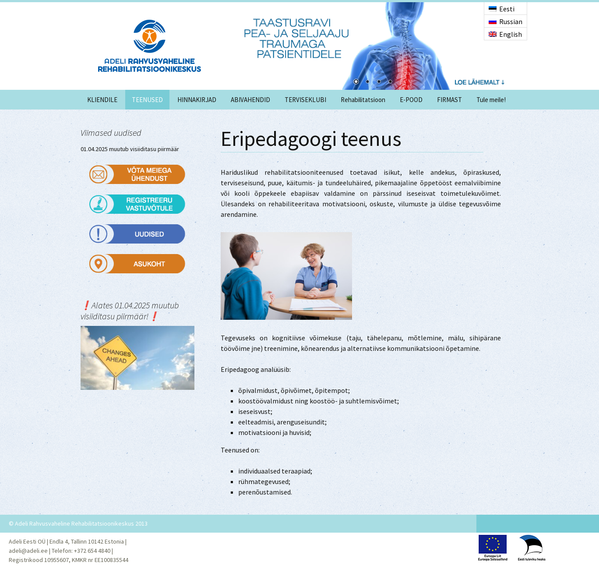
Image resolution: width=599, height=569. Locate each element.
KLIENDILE (102, 99)
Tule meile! (491, 99)
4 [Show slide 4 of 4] (390, 82)
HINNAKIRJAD (196, 99)
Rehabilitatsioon (363, 99)
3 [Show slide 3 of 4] (379, 82)
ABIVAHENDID (250, 99)
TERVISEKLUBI (305, 99)
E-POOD (411, 99)
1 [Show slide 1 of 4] (356, 82)
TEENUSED (147, 99)
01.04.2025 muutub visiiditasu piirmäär (130, 149)
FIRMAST (449, 99)
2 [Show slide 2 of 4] (367, 82)
